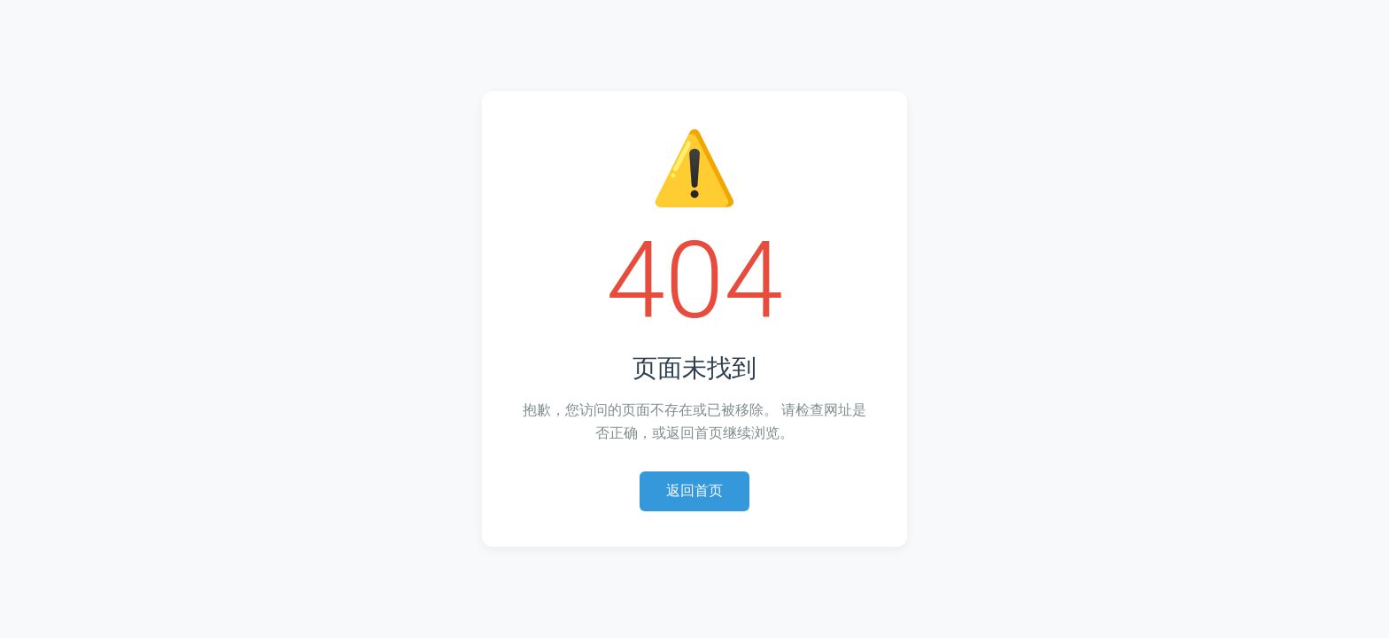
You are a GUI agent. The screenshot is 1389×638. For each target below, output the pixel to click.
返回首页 (694, 490)
